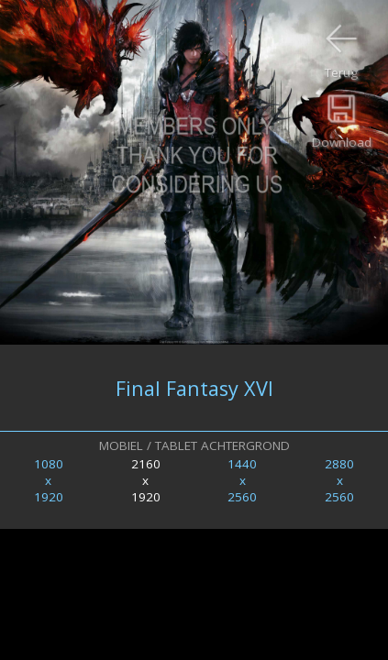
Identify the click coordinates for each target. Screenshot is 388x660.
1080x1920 (48, 480)
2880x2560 (339, 480)
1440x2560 (242, 480)
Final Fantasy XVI (194, 388)
